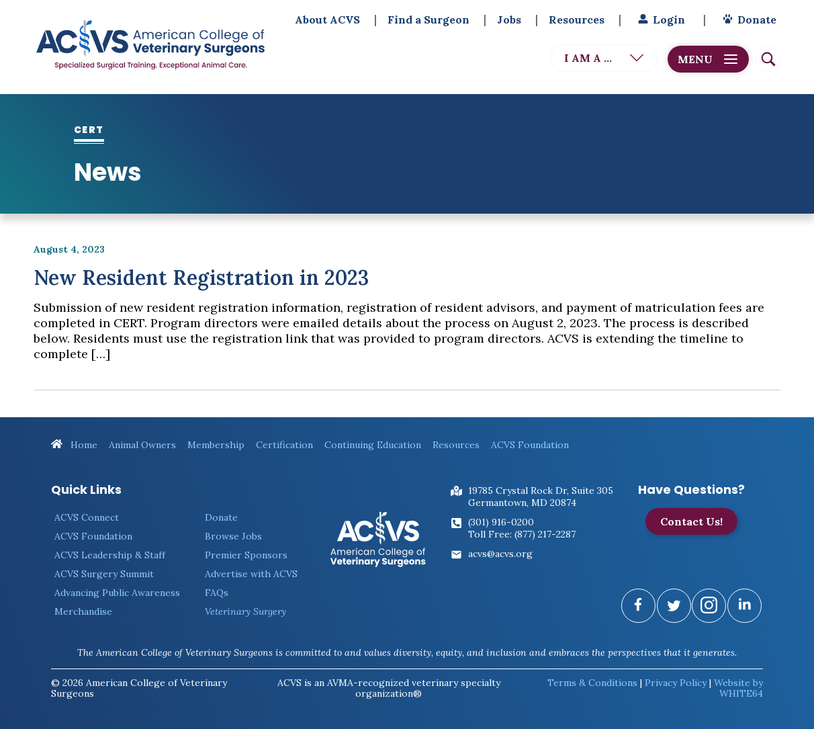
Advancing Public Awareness (117, 593)
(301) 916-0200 (501, 522)
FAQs (216, 593)
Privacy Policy (676, 683)
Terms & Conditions (592, 683)
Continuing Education (372, 445)
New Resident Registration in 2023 (201, 277)
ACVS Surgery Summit (104, 574)
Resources (576, 19)
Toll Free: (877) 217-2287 (522, 534)
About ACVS (327, 19)
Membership (215, 445)
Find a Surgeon (428, 19)
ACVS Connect (86, 517)
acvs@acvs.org (500, 554)
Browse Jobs (233, 536)
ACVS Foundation (530, 445)
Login (660, 19)
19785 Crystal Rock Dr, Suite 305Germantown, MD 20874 (540, 496)
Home (74, 445)
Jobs (509, 19)
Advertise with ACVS (251, 574)
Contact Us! (691, 521)
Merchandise (83, 611)
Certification (284, 445)
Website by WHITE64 (738, 688)
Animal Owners (142, 445)
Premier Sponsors (246, 555)
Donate (747, 19)
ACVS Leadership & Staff (109, 555)
